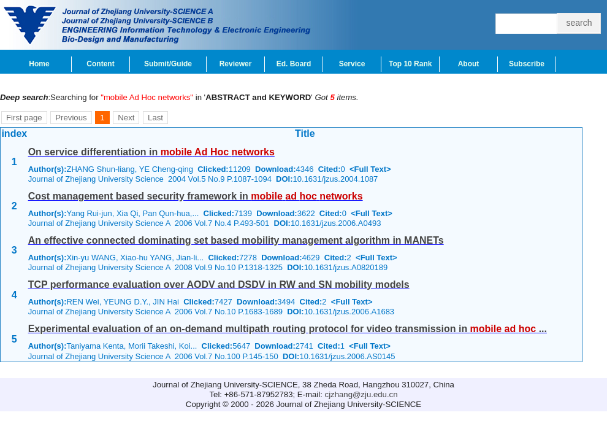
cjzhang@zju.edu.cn (361, 394)
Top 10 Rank (410, 64)
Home (39, 64)
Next (126, 117)
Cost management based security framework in (195, 196)
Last (155, 117)
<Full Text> (370, 169)
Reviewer (236, 64)
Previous (70, 117)
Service (352, 64)
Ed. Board (294, 64)
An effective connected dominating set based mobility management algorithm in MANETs (236, 240)
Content (100, 64)
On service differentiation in (151, 152)
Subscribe (526, 64)
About (468, 64)
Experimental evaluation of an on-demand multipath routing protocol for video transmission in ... (287, 329)
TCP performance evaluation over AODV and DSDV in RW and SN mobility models (219, 284)
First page (24, 117)
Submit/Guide (168, 64)
